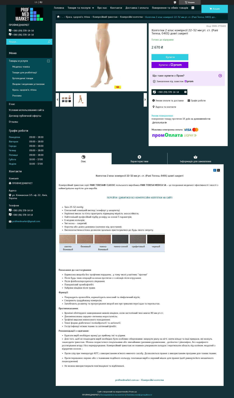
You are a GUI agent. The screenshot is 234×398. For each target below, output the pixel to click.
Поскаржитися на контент (112, 395)
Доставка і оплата (137, 8)
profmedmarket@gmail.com (26, 221)
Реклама (16, 95)
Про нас (102, 8)
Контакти (116, 8)
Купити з (169, 65)
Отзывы (13, 121)
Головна (59, 8)
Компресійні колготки (131, 16)
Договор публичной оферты (25, 115)
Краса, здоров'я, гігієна (78, 16)
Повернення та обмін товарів (170, 8)
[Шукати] (49, 42)
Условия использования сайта (26, 110)
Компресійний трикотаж (105, 16)
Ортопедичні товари (22, 78)
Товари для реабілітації (24, 72)
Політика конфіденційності (139, 395)
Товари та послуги (78, 8)
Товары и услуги (18, 60)
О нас (12, 104)
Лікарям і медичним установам (28, 84)
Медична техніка (21, 66)
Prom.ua (133, 392)
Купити (169, 57)
